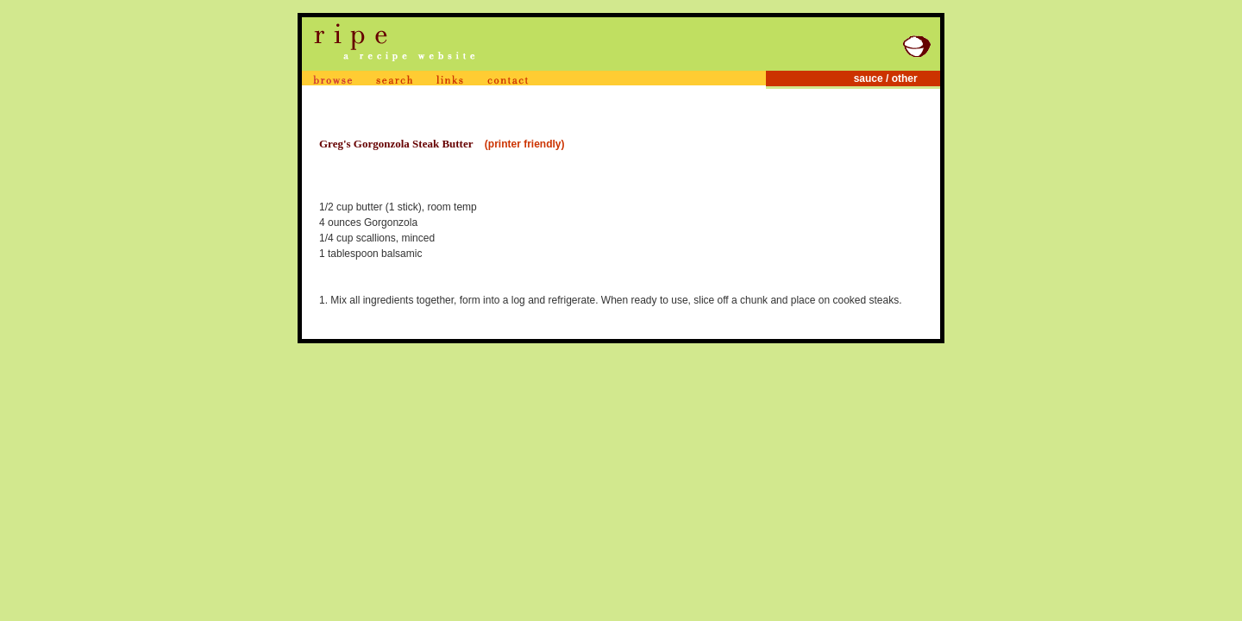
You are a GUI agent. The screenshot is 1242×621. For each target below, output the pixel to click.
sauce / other (896, 78)
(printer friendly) (525, 144)
